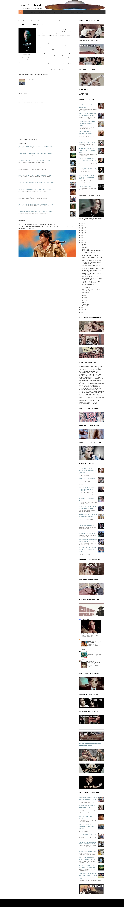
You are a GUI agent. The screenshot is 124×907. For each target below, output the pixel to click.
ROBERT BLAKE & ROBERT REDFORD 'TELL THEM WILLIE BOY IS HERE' (37, 224)
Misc (72, 12)
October (84, 249)
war (94, 743)
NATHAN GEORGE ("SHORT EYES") (88, 168)
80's (50, 12)
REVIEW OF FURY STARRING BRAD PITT (92, 260)
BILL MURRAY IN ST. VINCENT (90, 259)
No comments (42, 20)
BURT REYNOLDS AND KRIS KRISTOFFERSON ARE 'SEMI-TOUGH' (86, 177)
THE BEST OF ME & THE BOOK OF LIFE (92, 257)
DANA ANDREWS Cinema (87, 661)
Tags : (20, 74)
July (83, 295)
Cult (61, 12)
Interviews (42, 12)
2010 (82, 312)
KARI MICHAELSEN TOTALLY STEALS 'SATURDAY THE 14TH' (34, 160)
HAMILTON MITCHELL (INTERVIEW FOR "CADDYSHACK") (33, 197)
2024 (82, 227)
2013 (82, 307)
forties (90, 743)
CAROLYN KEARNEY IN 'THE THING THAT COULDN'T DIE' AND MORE (88, 160)
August (84, 294)
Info (26, 12)
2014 (48, 20)
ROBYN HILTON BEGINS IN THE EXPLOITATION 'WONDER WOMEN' (36, 146)
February (84, 304)
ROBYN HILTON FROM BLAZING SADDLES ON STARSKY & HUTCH (36, 204)
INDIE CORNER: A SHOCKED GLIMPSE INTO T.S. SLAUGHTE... (92, 271)
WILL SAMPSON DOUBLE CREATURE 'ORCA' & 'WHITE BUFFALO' (86, 826)
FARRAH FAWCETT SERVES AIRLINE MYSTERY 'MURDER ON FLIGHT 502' (87, 106)
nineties (85, 743)
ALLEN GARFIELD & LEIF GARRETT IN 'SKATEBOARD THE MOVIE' (35, 153)
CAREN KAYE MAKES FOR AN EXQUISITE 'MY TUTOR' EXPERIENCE (86, 133)
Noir (66, 12)
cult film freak (31, 5)
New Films (33, 12)
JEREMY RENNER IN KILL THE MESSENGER (93, 268)
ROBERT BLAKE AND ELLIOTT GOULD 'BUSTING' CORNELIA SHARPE (36, 168)
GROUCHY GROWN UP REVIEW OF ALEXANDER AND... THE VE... (91, 266)
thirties (98, 743)
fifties (81, 743)
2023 (82, 228)
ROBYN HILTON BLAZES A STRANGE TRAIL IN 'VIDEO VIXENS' (35, 189)
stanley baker (83, 745)
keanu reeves (63, 20)
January (84, 305)
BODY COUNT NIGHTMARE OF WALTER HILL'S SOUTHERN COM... (92, 278)
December (84, 245)
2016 (82, 240)
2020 (82, 234)
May (83, 299)
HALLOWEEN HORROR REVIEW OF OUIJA (93, 254)
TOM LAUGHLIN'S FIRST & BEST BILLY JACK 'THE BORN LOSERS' (35, 211)
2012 (82, 309)
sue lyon (89, 745)
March (83, 302)
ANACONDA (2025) (92, 653)
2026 (82, 223)
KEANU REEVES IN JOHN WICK (90, 255)
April (83, 300)
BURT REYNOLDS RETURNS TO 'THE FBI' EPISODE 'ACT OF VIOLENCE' (87, 489)
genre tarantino (56, 20)
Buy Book (80, 12)
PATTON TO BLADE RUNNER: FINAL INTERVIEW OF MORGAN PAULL (87, 150)
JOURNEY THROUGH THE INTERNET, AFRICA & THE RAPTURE (91, 282)
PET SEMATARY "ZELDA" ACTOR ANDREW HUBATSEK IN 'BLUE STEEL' (87, 498)
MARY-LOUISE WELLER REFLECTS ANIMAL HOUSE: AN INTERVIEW (36, 175)
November (84, 247)
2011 (82, 311)
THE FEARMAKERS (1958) (93, 662)
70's (55, 12)
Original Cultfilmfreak (86, 651)
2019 (82, 235)
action (51, 20)
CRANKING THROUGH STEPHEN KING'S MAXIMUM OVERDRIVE (92, 251)
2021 (82, 232)
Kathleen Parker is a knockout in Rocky (90, 634)
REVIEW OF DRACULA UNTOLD (90, 276)
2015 (82, 242)
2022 (82, 230)
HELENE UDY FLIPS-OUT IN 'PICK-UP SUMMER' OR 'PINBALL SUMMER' (88, 123)
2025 (82, 225)
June (83, 297)
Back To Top (75, 904)
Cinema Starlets (85, 619)
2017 (82, 239)
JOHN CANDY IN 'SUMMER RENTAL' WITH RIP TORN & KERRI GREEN (36, 182)
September (85, 292)
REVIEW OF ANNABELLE (88, 284)
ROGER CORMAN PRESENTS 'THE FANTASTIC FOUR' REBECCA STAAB (88, 549)
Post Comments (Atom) (31, 139)
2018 (82, 237)
